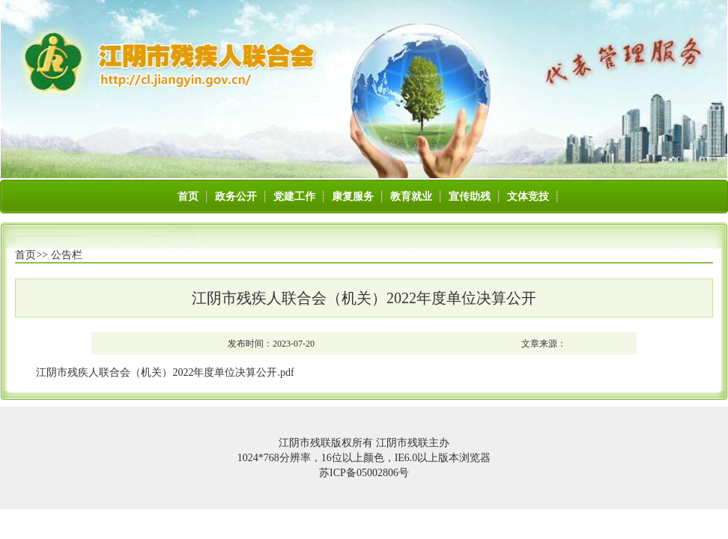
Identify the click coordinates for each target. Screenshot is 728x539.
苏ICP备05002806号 (364, 472)
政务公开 (236, 196)
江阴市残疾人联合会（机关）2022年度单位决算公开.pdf (165, 372)
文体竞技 (528, 196)
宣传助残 (470, 196)
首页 (188, 196)
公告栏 (66, 255)
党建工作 (294, 196)
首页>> (31, 255)
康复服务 (353, 196)
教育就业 (411, 196)
